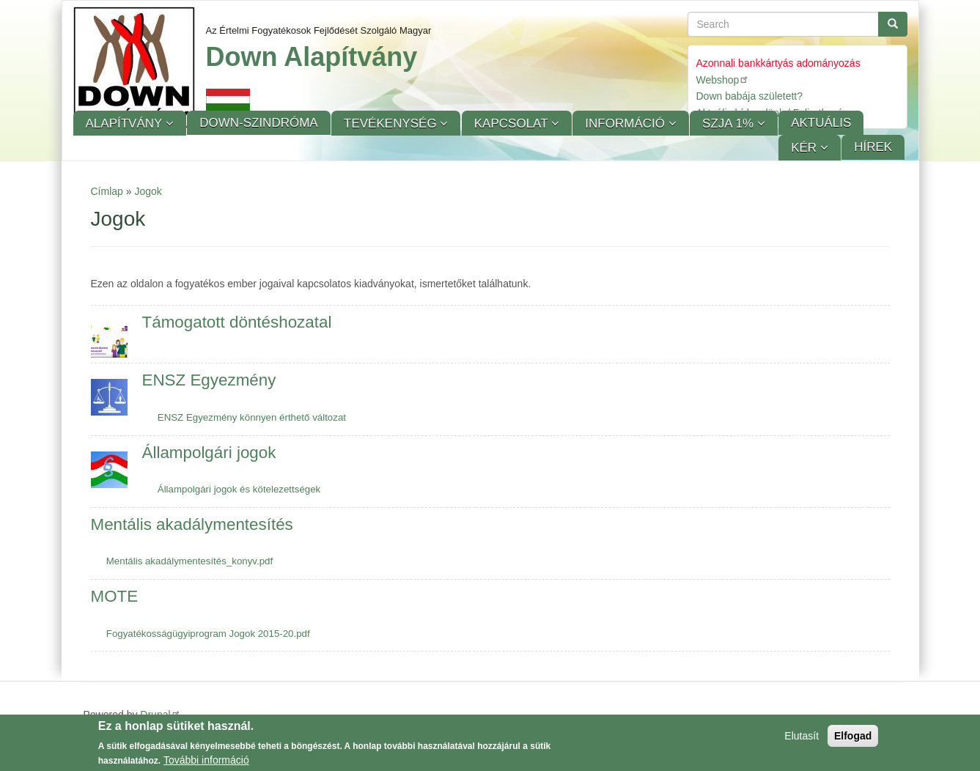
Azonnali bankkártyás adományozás (778, 63)
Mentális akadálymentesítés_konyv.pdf (189, 561)
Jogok (147, 191)
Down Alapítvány (312, 57)
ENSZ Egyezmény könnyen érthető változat (252, 417)
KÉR (805, 148)
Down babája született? (749, 96)
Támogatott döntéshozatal (237, 322)
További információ (206, 764)
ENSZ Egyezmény (209, 380)
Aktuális (821, 123)
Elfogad (853, 739)
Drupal (160, 714)
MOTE (115, 596)
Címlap (107, 191)
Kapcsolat (512, 123)
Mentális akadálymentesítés (192, 524)
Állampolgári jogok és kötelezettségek (239, 489)
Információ (626, 123)
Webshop (723, 79)
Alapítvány (126, 123)
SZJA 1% (729, 123)
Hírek (873, 147)
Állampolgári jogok (209, 452)
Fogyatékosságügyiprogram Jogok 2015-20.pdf (208, 633)
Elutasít (801, 739)
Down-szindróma (258, 123)
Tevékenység (392, 123)
